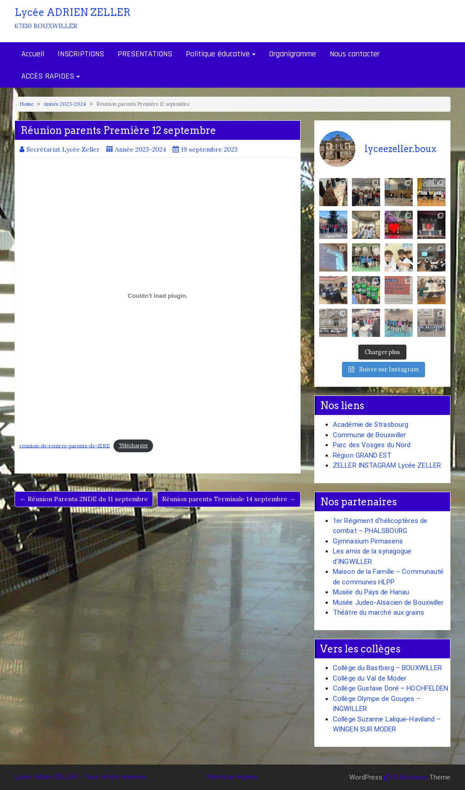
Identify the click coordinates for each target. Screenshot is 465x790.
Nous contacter (355, 54)
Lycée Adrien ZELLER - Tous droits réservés (81, 777)
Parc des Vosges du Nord (372, 445)
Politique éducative (218, 54)
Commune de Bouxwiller (369, 435)
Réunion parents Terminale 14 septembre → (229, 499)
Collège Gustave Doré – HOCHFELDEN (390, 688)
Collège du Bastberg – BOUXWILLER (387, 668)
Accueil (32, 54)
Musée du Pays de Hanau (371, 592)
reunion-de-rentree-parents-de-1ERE (65, 445)
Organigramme (292, 54)
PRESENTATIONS (145, 54)
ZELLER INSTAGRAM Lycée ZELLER (387, 465)
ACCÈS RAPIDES (47, 76)
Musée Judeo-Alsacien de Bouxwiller (388, 602)
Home (27, 104)
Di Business (405, 777)
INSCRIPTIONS (81, 54)
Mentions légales (232, 777)
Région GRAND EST (362, 455)
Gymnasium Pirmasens (368, 541)
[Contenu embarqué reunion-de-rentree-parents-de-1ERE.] (158, 296)
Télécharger (133, 445)
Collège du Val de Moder (369, 678)
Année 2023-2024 (65, 104)
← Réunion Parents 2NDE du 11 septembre (84, 499)
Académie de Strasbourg (370, 424)
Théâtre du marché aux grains (378, 612)
